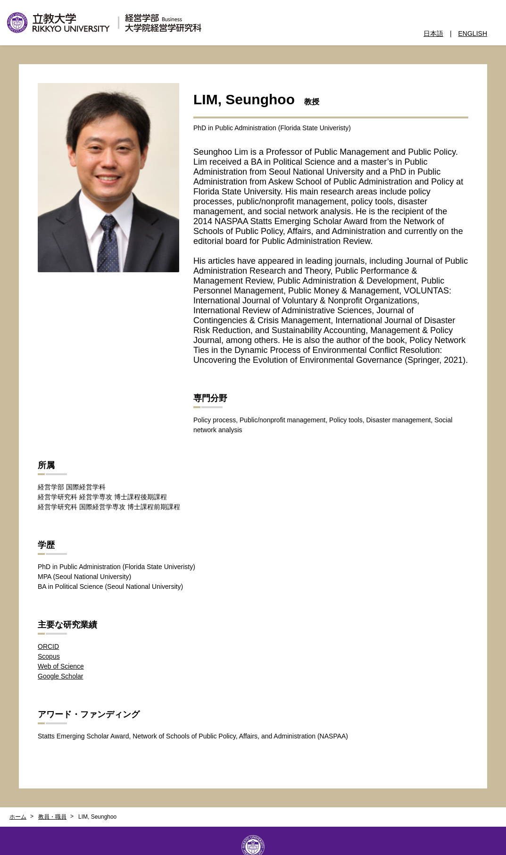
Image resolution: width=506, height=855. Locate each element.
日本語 (433, 33)
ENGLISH (472, 33)
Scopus (49, 656)
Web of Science (61, 666)
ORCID (48, 646)
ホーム (17, 816)
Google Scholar (60, 676)
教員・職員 (52, 816)
